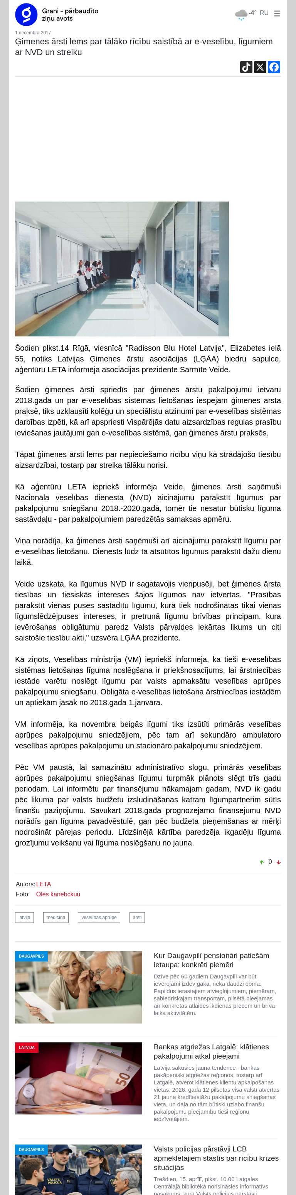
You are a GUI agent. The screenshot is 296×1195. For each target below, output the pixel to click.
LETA (43, 884)
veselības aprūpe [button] (98, 917)
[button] (275, 13)
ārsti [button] (137, 917)
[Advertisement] (148, 144)
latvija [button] (24, 917)
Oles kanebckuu (58, 894)
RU (264, 13)
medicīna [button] (56, 917)
